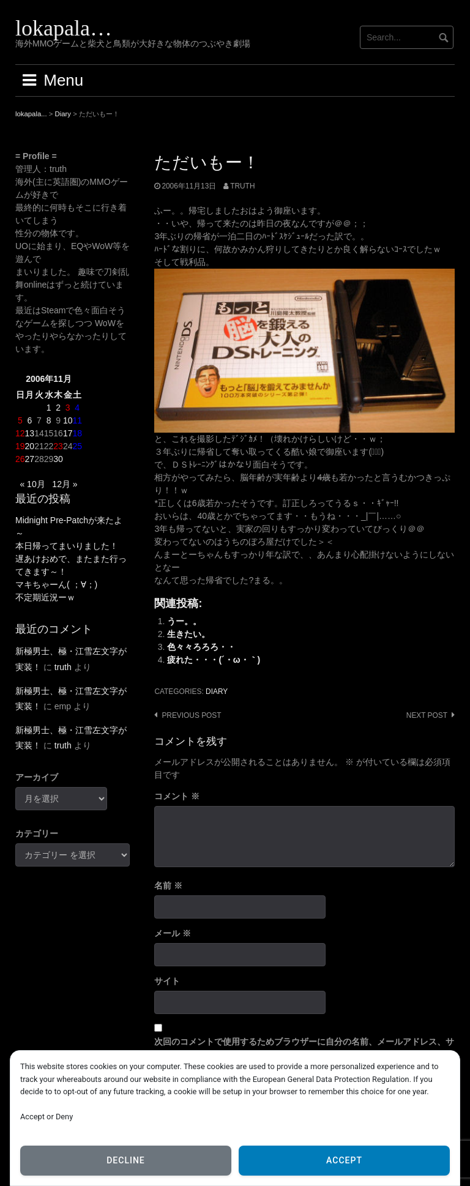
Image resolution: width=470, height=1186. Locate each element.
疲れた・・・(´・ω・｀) (213, 660)
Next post (426, 715)
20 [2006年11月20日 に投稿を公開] (30, 446)
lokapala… (63, 28)
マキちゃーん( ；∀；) (56, 584)
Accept (344, 1160)
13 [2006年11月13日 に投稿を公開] (30, 433)
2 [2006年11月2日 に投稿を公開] (58, 407)
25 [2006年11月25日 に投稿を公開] (77, 446)
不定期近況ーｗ (45, 597)
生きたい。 (188, 634)
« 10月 (32, 484)
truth (242, 186)
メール (172, 933)
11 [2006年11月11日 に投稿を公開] (77, 420)
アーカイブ (36, 777)
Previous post (191, 715)
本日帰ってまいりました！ (66, 546)
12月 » (64, 484)
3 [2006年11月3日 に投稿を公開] (67, 407)
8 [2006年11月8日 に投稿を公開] (49, 420)
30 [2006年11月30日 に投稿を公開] (58, 459)
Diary (217, 691)
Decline (125, 1160)
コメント (177, 796)
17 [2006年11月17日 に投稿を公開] (68, 433)
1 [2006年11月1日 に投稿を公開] (49, 407)
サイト (167, 981)
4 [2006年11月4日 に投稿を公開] (77, 407)
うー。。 (184, 621)
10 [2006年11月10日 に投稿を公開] (68, 420)
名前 (168, 885)
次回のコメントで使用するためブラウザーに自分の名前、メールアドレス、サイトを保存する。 (304, 1048)
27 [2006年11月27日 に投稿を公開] (30, 459)
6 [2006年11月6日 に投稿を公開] (29, 420)
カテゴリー (36, 833)
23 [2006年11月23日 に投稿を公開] (58, 446)
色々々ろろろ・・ (201, 647)
